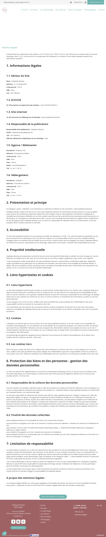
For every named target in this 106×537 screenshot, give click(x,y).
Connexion (100, 535)
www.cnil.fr (37, 337)
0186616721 (18, 516)
